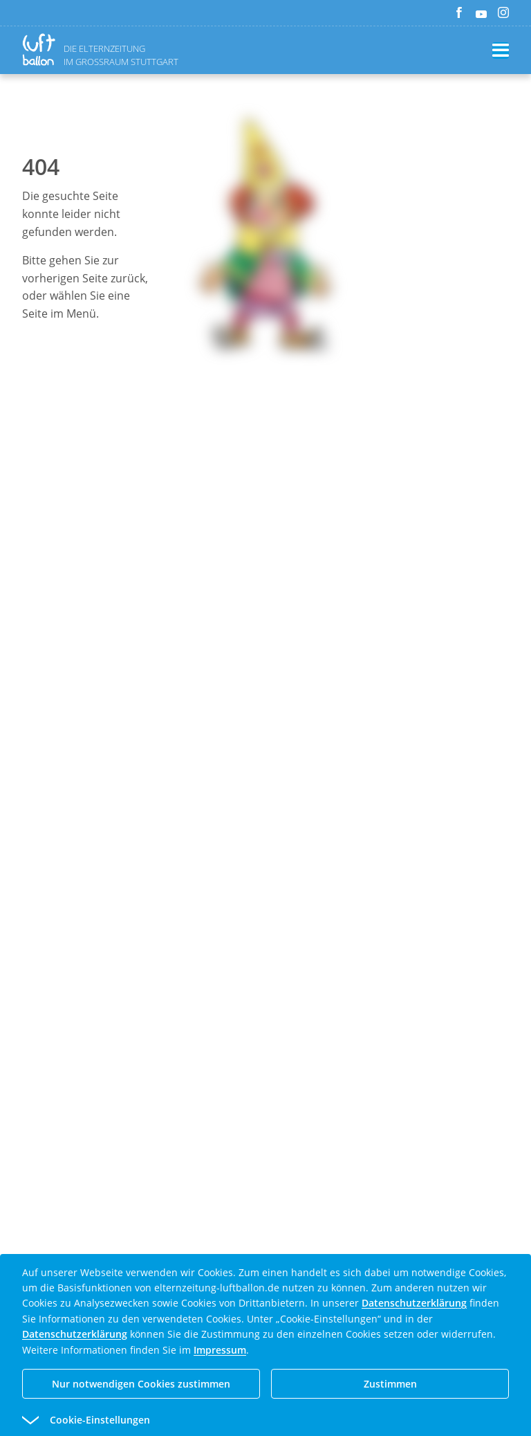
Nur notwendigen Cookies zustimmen (141, 1383)
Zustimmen (390, 1383)
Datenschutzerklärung (414, 1302)
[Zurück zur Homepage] (41, 49)
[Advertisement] (265, 615)
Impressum (220, 1349)
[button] (240, 1420)
